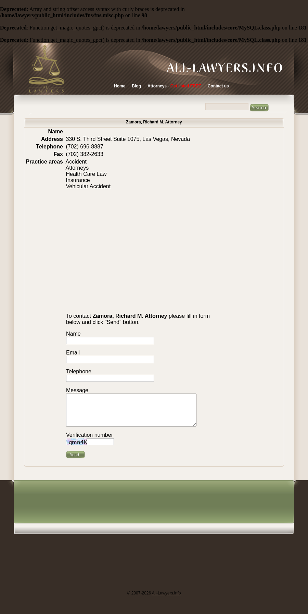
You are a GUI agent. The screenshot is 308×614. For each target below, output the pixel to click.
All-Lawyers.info (166, 599)
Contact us (218, 86)
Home (119, 86)
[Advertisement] (138, 541)
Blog (136, 86)
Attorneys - (174, 86)
